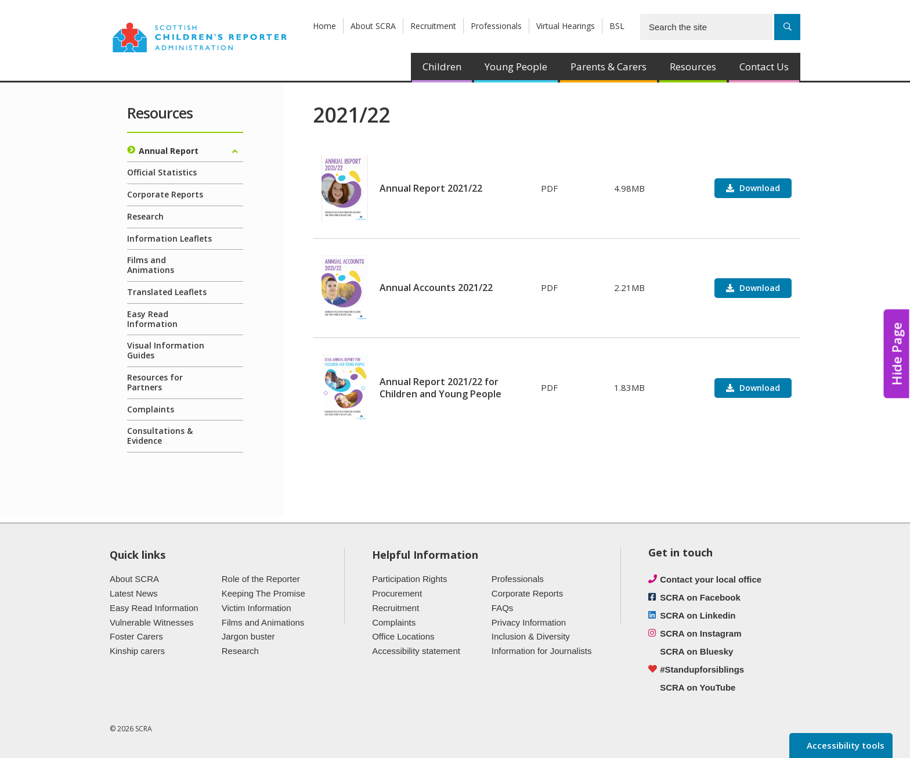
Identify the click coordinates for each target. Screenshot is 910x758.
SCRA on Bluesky (696, 651)
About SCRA (373, 25)
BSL (616, 25)
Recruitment (433, 25)
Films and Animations (150, 264)
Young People (516, 66)
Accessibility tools (844, 745)
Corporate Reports (165, 194)
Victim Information (256, 608)
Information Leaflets (169, 238)
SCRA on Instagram (700, 633)
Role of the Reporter (261, 579)
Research (145, 216)
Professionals (496, 25)
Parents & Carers (608, 66)
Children (442, 66)
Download (758, 187)
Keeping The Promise (263, 593)
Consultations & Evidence (160, 435)
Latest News (134, 593)
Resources (693, 66)
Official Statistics (162, 172)
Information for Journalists (542, 651)
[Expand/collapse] (234, 152)
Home (324, 25)
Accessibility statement (416, 651)
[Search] (787, 27)
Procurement (397, 593)
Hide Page (896, 354)
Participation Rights (409, 579)
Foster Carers (136, 636)
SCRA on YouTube (697, 687)
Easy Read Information (152, 318)
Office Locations (403, 636)
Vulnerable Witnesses (152, 622)
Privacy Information (529, 622)
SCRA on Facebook (700, 597)
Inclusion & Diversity (531, 636)
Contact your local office (710, 579)
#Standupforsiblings (702, 669)
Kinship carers (137, 651)
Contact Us (764, 66)
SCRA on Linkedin (697, 615)
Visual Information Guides (165, 350)
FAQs (503, 608)
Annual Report (168, 150)
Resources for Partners (155, 382)
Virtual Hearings (565, 25)
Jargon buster (248, 636)
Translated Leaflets (167, 291)
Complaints (150, 409)
